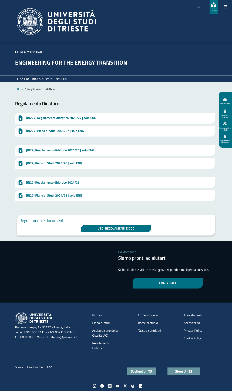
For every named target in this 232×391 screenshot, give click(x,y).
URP (49, 367)
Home (20, 89)
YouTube (117, 386)
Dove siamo (35, 367)
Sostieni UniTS (141, 371)
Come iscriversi (148, 315)
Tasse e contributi (149, 330)
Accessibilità (192, 322)
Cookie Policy (193, 338)
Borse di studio (148, 322)
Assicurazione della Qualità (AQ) (105, 333)
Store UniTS (183, 371)
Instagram (94, 386)
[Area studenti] (214, 7)
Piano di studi (101, 322)
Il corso (22, 79)
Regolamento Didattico (101, 345)
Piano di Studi (42, 79)
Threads (132, 386)
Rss (140, 386)
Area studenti (193, 315)
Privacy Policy (193, 330)
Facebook (102, 386)
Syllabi (62, 79)
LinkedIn (109, 386)
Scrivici (19, 367)
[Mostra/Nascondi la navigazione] (225, 7)
